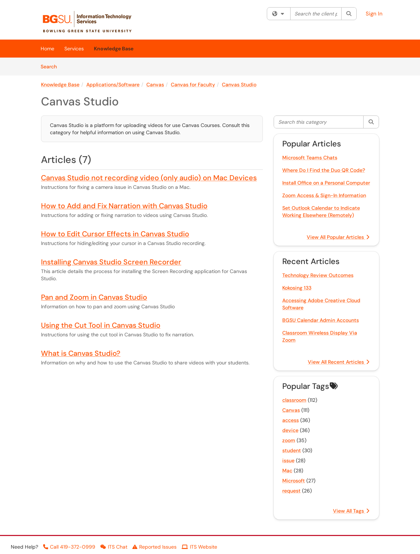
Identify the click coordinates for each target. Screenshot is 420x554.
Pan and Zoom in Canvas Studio (94, 297)
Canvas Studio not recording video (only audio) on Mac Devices (149, 177)
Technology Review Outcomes (317, 275)
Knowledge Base (113, 48)
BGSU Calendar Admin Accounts (320, 320)
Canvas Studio (239, 84)
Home (47, 48)
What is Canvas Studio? (80, 353)
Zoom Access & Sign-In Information (324, 195)
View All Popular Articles (338, 237)
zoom (288, 440)
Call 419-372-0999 (69, 547)
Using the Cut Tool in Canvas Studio (100, 325)
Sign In (374, 13)
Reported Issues (154, 547)
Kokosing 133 (296, 288)
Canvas (155, 84)
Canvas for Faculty (193, 84)
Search (51, 66)
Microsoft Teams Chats (309, 157)
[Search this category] (319, 122)
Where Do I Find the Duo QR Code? (323, 170)
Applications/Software (113, 84)
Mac (287, 470)
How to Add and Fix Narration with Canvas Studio (124, 205)
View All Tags (351, 511)
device (290, 430)
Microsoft (293, 480)
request (291, 490)
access (290, 420)
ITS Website (199, 547)
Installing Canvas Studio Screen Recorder (111, 262)
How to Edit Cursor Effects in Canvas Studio (115, 234)
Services (74, 48)
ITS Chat (113, 547)
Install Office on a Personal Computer (326, 183)
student (291, 450)
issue (288, 460)
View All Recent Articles (338, 362)
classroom (294, 400)
